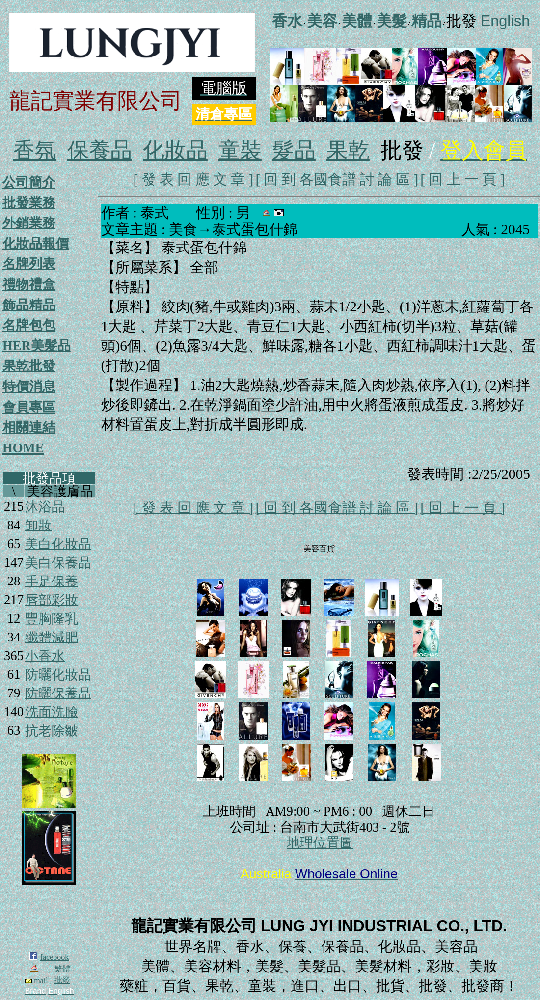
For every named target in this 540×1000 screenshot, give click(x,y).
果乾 (348, 151)
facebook (54, 957)
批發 (62, 980)
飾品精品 (28, 305)
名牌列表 (28, 263)
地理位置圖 (320, 842)
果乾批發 (28, 366)
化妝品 (175, 151)
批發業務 (28, 202)
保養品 (99, 151)
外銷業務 (28, 223)
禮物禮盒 (28, 284)
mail (36, 980)
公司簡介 (28, 182)
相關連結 (28, 427)
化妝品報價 (35, 243)
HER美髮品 (36, 345)
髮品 (294, 151)
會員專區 (28, 407)
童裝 (240, 151)
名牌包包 (28, 325)
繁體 (62, 969)
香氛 (34, 151)
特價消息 (28, 386)
